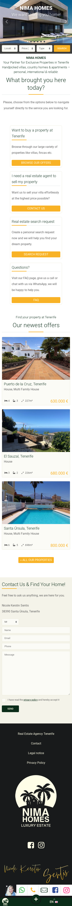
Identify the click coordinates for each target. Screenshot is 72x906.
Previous (6, 21)
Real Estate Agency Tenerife (36, 734)
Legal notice (36, 753)
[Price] (27, 48)
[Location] (10, 48)
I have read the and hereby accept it (33, 699)
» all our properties (36, 560)
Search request (36, 254)
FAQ (36, 300)
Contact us (36, 208)
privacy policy (31, 699)
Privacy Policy (36, 763)
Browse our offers (36, 163)
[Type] (44, 48)
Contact (36, 743)
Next (65, 21)
